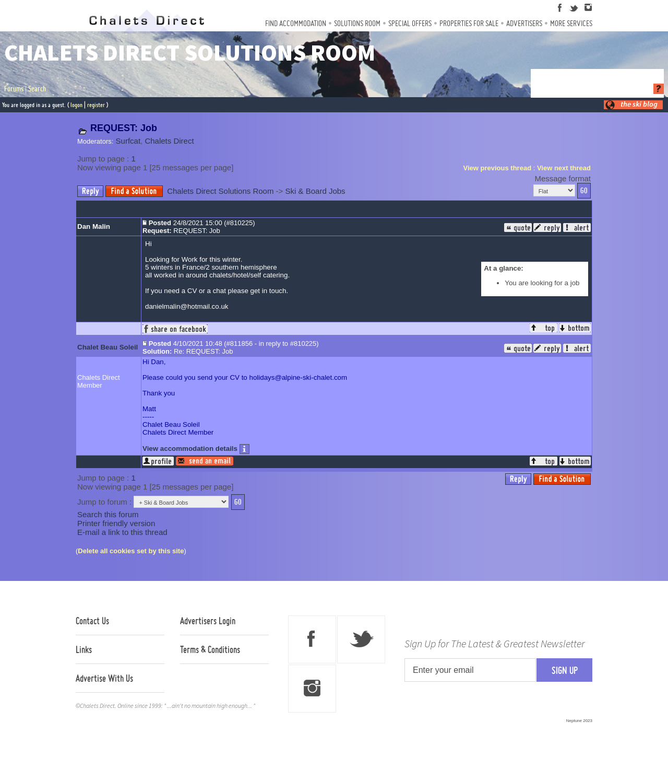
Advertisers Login (207, 620)
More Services (571, 23)
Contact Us (92, 620)
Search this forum (108, 514)
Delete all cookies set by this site (131, 551)
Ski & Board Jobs (315, 191)
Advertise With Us (104, 678)
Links (84, 649)
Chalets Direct (169, 140)
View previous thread (497, 168)
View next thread (564, 168)
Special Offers (410, 23)
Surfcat (128, 140)
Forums (13, 89)
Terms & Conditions (210, 649)
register (96, 105)
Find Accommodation (295, 23)
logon (76, 105)
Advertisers (524, 23)
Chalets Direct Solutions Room (220, 191)
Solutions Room (357, 23)
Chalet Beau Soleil (107, 347)
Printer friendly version (116, 523)
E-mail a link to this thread (122, 532)
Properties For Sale (468, 23)
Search (37, 89)
